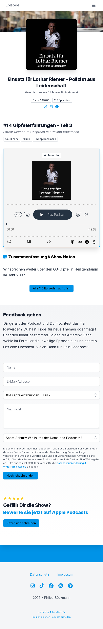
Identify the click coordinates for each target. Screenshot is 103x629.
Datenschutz (39, 574)
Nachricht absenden (20, 475)
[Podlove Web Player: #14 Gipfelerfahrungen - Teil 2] (51, 197)
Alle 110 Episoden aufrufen (51, 288)
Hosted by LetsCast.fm (51, 612)
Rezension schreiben (21, 523)
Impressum (65, 574)
